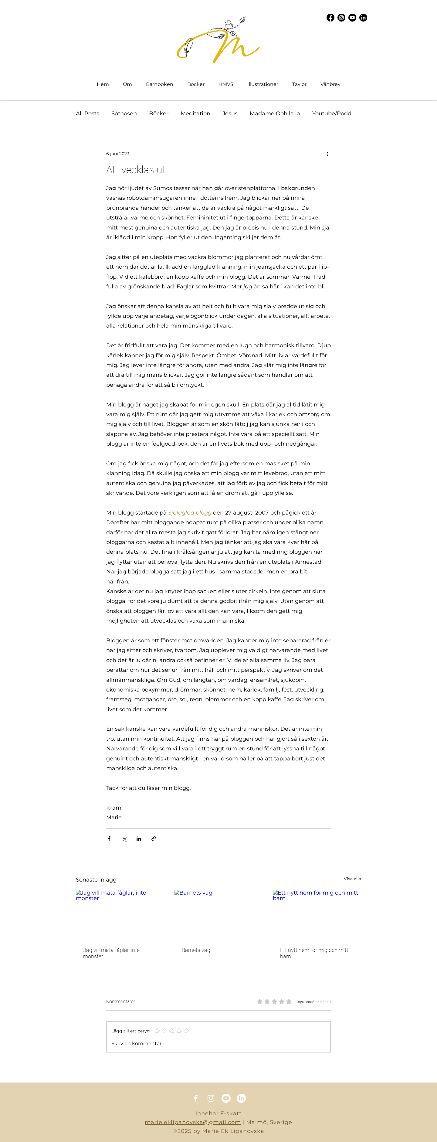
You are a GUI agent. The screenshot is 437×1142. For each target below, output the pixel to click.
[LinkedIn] (363, 18)
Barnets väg (196, 950)
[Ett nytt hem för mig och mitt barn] (317, 915)
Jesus (230, 113)
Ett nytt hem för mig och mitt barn (314, 953)
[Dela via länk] (154, 838)
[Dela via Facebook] (109, 838)
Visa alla (352, 879)
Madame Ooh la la (275, 113)
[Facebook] (330, 18)
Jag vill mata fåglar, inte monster (111, 953)
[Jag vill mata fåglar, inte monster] (120, 915)
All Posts (87, 113)
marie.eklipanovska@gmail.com (193, 1122)
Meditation (195, 113)
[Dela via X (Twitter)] (124, 838)
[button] (262, 84)
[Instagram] (341, 18)
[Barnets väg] (218, 915)
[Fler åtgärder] (327, 153)
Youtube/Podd (331, 113)
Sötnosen (124, 113)
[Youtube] (352, 18)
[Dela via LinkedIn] (139, 838)
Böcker (158, 113)
